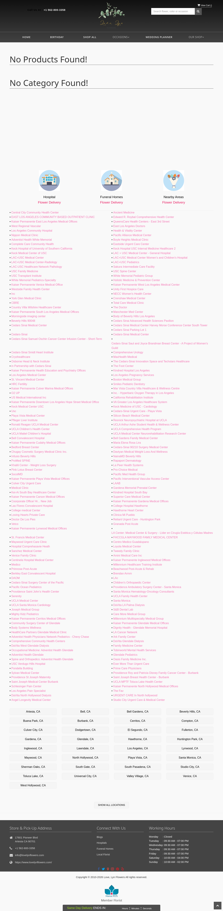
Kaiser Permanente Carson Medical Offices (38, 496)
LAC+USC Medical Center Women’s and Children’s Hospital (150, 257)
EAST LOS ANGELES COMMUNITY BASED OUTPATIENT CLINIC (53, 217)
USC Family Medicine (24, 271)
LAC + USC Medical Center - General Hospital (142, 253)
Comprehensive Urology (128, 352)
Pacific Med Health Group (129, 474)
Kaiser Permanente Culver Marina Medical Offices (42, 388)
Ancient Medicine (123, 212)
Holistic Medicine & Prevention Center (136, 280)
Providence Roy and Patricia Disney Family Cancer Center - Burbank (155, 672)
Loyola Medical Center (127, 546)
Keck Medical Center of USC (29, 253)
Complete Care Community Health (32, 244)
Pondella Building (22, 668)
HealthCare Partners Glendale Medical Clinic (39, 632)
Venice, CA (190, 776)
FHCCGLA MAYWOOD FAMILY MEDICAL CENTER (145, 537)
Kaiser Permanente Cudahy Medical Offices (38, 442)
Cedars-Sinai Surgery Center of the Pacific (37, 582)
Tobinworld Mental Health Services (134, 650)
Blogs (100, 837)
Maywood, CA (33, 757)
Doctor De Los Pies (23, 519)
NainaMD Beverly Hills (127, 456)
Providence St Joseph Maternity (31, 677)
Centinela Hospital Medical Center (32, 560)
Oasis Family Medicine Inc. (130, 659)
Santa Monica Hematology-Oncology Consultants (143, 591)
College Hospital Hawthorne (130, 505)
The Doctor (120, 307)
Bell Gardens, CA (137, 711)
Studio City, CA (189, 766)
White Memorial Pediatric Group (133, 275)
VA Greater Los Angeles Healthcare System (140, 402)
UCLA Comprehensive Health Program (137, 429)
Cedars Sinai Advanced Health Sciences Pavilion (143, 320)
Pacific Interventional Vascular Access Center (141, 478)
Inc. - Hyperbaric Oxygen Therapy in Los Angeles (143, 392)
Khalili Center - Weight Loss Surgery (33, 465)
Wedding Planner (159, 37)
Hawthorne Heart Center (128, 510)
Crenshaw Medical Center (129, 298)
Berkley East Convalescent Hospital (33, 573)
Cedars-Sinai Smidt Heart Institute (32, 352)
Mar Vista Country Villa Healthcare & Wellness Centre (146, 388)
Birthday (57, 37)
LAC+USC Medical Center (27, 257)
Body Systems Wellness (26, 627)
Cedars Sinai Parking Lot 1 (129, 329)
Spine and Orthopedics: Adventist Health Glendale (42, 659)
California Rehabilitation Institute (133, 397)
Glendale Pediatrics (125, 654)
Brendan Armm (122, 573)
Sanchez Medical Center (26, 550)
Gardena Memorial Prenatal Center (135, 487)
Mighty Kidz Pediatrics (25, 614)
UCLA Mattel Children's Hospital (31, 433)
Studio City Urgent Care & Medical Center (139, 699)
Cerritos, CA (137, 720)
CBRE (15, 302)
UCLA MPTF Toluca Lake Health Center (138, 681)
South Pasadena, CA (138, 766)
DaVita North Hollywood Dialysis (31, 695)
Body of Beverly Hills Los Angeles (134, 316)
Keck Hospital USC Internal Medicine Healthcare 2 (144, 248)
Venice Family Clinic (23, 555)
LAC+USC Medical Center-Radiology (34, 262)
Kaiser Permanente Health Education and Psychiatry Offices (48, 370)
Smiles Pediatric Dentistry (129, 384)
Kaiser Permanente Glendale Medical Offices (141, 623)
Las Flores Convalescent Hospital (32, 505)
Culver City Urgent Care (26, 483)
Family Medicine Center (128, 645)
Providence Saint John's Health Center (35, 591)
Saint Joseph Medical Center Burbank (34, 681)
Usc (13, 411)
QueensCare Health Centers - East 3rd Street (141, 221)
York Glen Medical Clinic (26, 298)
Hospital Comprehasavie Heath (30, 546)
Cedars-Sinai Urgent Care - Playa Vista (137, 411)
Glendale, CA (85, 739)
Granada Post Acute (125, 523)
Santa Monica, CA (190, 757)
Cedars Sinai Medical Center (29, 325)
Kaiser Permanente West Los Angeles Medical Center (146, 284)
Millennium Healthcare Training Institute (137, 564)
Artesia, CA (33, 711)
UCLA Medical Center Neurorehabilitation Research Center (149, 433)
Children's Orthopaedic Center (132, 582)
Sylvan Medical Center (25, 672)
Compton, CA (190, 720)
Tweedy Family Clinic (126, 550)
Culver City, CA (33, 729)
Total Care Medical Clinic (128, 302)
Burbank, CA (85, 720)
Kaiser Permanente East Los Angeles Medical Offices (44, 221)
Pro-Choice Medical (125, 469)
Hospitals (102, 842)
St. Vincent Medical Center (27, 379)
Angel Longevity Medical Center (31, 699)
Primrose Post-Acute (24, 568)
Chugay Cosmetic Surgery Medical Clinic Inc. (39, 451)
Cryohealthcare (20, 356)
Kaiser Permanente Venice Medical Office (37, 284)
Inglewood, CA (33, 748)
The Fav (118, 690)
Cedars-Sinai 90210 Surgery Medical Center (140, 447)
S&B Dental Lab (123, 609)
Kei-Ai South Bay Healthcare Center (33, 492)
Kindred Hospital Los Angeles (131, 370)
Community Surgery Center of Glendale (35, 623)
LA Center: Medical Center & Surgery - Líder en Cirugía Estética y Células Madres (162, 532)
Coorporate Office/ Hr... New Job (31, 501)
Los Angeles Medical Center (28, 375)
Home (26, 37)
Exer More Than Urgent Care (131, 663)
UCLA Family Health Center (130, 596)
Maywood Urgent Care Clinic (29, 541)
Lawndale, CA (85, 748)
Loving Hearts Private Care (28, 514)
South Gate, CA (85, 766)
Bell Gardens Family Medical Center (135, 438)
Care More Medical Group (129, 614)
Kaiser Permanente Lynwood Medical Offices (39, 528)
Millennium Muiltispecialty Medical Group (138, 618)
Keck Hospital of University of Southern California (41, 248)
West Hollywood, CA (33, 785)
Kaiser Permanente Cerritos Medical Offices (38, 618)
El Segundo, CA (138, 729)
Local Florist (103, 854)
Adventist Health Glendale (27, 654)
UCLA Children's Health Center (30, 429)
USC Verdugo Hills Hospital (28, 663)
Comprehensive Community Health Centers (38, 641)
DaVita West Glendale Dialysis (30, 645)
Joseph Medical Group (25, 609)
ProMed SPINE (20, 460)
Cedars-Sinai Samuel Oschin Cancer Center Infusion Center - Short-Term (56, 338)
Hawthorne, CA (137, 739)
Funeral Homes (105, 848)
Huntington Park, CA (190, 739)
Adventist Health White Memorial (31, 239)
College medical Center (25, 510)
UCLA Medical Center (24, 600)
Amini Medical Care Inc (127, 555)
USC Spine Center (124, 271)
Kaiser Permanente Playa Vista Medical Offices (40, 478)
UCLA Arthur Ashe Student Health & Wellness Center (146, 424)
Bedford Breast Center (25, 447)
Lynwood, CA (190, 748)
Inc (13, 293)
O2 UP (15, 392)
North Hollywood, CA (85, 757)
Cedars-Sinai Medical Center (131, 334)
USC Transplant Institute (26, 275)
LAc (115, 578)
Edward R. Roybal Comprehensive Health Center (143, 217)
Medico (15, 564)
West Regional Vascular (26, 226)
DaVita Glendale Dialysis (128, 641)
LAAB (116, 483)
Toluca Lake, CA (33, 776)
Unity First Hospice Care (128, 289)
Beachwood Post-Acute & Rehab (133, 568)
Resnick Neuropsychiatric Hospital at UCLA (140, 420)
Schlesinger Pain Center (26, 686)
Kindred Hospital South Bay (130, 492)
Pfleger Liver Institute (24, 420)
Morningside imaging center (28, 316)
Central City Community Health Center (35, 212)
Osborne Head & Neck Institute (30, 361)
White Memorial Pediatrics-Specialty (33, 280)
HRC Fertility (19, 384)
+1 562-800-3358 (55, 10)
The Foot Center (123, 365)
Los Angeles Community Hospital (31, 230)
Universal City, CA (85, 776)
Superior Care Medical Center (131, 496)
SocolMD (17, 474)
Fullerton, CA (190, 729)
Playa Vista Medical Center (28, 415)
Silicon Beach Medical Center (131, 415)
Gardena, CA (33, 739)
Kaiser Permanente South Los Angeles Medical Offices (45, 311)
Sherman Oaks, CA (33, 766)
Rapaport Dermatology (127, 460)
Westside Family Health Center (30, 289)
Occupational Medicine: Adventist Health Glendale (42, 650)
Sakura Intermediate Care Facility (134, 266)
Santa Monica (121, 600)
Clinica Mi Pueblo (124, 514)
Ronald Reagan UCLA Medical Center (34, 424)
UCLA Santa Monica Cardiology (31, 605)
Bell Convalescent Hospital (27, 438)
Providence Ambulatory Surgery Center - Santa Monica (147, 587)
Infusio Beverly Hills (23, 456)
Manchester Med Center (128, 311)
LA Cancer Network (125, 632)
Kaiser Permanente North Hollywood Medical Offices (145, 686)
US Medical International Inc (28, 397)
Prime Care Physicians (127, 668)
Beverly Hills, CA (189, 711)
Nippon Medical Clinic (24, 235)
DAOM (15, 578)
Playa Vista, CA (137, 757)
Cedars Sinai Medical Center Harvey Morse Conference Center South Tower (160, 325)
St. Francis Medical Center (27, 537)
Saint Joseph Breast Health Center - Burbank (141, 677)
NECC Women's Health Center (132, 293)
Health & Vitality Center (127, 230)
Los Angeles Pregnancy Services (133, 375)
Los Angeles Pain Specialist (28, 690)
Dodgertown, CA (85, 729)
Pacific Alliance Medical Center (132, 235)
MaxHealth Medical (125, 356)
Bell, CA (85, 711)
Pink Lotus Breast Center (26, 469)
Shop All (89, 37)
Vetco (14, 523)
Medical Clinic (20, 487)
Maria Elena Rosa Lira (127, 442)
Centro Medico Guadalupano (131, 541)
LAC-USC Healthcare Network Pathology (36, 266)
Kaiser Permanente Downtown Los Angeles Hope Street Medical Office (55, 402)
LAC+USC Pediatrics (126, 262)
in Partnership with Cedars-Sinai (31, 365)
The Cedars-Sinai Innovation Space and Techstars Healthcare (151, 361)
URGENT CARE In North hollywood (135, 695)
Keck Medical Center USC (27, 406)
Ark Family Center (124, 636)
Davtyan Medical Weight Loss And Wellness (140, 451)
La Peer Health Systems (128, 465)
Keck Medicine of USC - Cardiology (135, 406)
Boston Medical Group (127, 379)
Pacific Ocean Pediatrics (26, 587)
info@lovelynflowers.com (29, 855)
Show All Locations (111, 805)
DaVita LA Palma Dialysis (129, 605)
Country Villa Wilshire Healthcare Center (36, 307)
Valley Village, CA (138, 776)
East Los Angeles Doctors (129, 226)
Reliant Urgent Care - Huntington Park (136, 519)
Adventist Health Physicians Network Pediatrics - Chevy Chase (50, 636)
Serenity (16, 596)
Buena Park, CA (33, 720)
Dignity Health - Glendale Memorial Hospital (140, 627)
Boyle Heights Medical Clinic (130, 239)
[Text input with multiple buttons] (173, 11)
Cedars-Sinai (19, 334)
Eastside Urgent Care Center (131, 244)
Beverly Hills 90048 (23, 320)
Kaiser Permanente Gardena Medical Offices (140, 501)
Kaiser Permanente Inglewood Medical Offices (141, 560)
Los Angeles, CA (137, 748)
